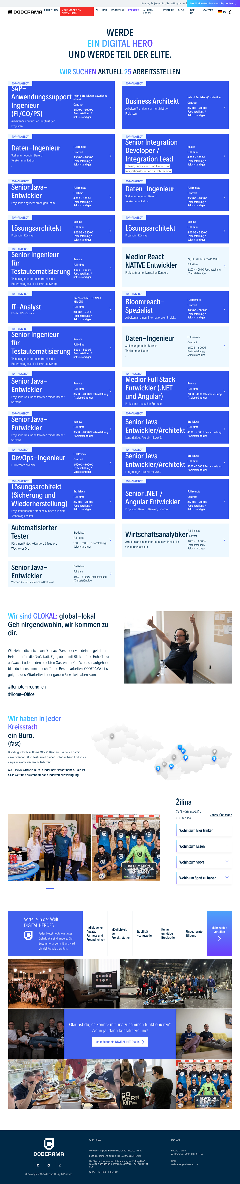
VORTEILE (168, 10)
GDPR (92, 1171)
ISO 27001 (102, 1171)
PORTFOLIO (117, 10)
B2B (104, 10)
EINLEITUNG (51, 10)
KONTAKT (208, 10)
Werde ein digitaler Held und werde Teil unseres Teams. (115, 1150)
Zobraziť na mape (221, 815)
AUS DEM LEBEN (148, 11)
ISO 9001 (114, 1171)
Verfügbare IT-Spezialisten (71, 11)
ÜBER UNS (191, 11)
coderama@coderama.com (184, 1164)
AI (97, 10)
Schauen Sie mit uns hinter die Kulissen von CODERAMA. (115, 1155)
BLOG (181, 10)
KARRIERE (133, 10)
